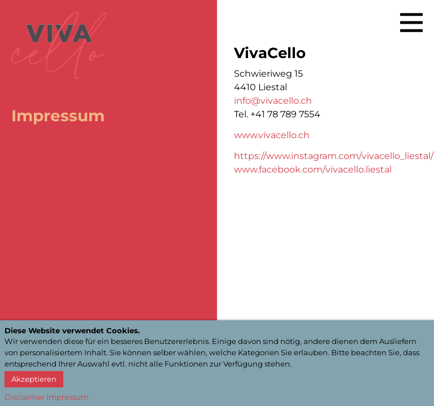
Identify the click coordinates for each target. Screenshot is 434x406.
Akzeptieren (34, 378)
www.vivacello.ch (272, 135)
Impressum (67, 396)
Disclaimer (25, 396)
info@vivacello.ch (273, 100)
